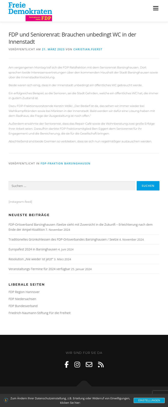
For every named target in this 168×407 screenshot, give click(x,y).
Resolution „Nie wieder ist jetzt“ (31, 259)
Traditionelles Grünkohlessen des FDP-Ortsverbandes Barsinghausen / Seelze (64, 239)
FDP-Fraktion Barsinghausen (66, 163)
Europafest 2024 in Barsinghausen (33, 249)
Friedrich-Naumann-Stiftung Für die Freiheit (40, 313)
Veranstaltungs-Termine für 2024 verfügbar (39, 269)
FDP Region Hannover (24, 292)
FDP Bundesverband (23, 306)
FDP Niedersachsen (22, 299)
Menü (155, 8)
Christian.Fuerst (88, 49)
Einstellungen (149, 400)
